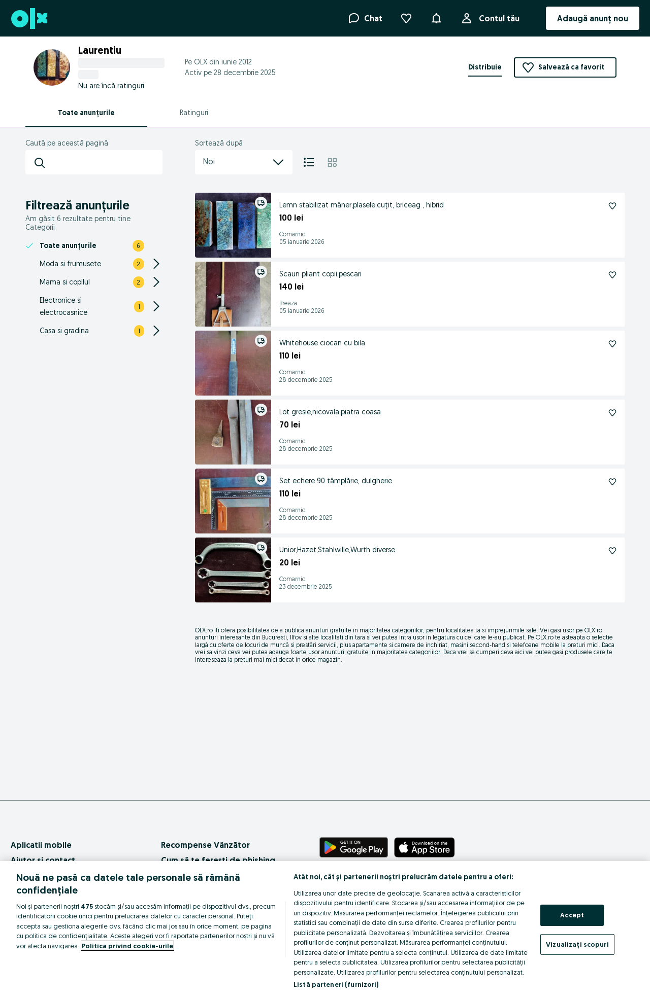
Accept (572, 915)
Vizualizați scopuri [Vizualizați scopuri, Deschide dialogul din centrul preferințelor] (577, 944)
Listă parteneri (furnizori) (336, 984)
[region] (325, 930)
